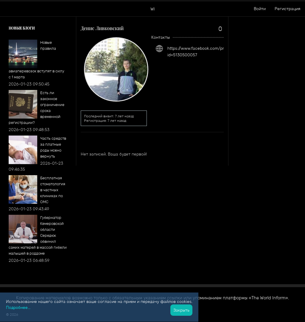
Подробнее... (18, 307)
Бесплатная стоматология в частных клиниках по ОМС (52, 189)
